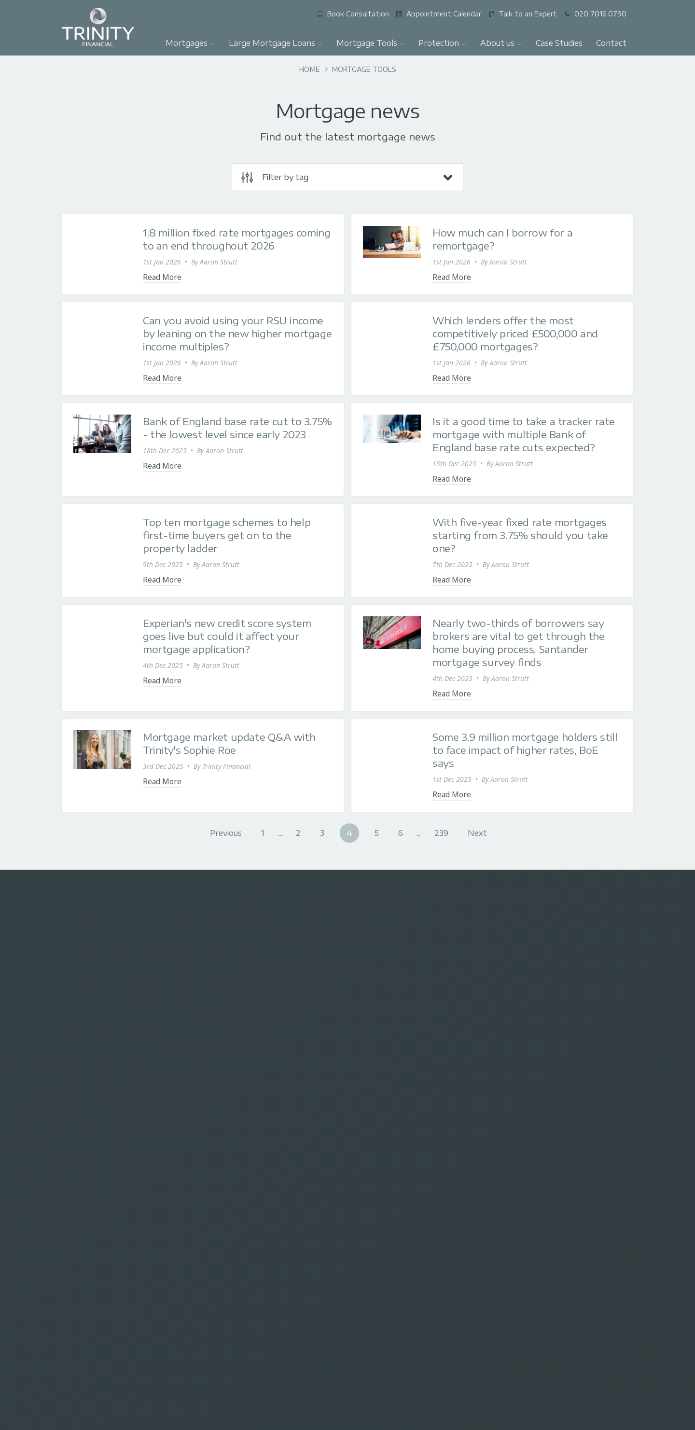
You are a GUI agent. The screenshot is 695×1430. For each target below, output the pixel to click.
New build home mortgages (256, 1221)
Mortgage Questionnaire (250, 1139)
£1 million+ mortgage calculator (262, 1082)
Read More (162, 277)
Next (477, 832)
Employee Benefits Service (103, 1181)
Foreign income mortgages (254, 1235)
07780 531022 (581, 897)
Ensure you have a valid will (405, 1097)
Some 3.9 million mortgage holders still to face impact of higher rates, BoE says (524, 750)
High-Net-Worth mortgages (105, 1209)
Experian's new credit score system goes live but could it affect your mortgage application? (227, 636)
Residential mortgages (97, 1082)
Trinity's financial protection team (415, 1111)
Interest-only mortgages (100, 1125)
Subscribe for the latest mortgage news (244, 1009)
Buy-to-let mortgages (95, 1111)
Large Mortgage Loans (276, 43)
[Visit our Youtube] (617, 956)
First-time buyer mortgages (104, 1097)
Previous (226, 832)
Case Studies (559, 42)
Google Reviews (539, 1125)
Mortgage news (237, 1097)
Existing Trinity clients (245, 1167)
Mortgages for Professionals (107, 1139)
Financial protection (393, 1082)
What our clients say (545, 1111)
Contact (611, 42)
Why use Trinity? (539, 1068)
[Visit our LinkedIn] (584, 956)
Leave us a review (90, 1195)
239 (441, 832)
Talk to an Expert (238, 1153)
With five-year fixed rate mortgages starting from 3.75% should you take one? (520, 535)
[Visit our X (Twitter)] (449, 956)
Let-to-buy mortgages (96, 1167)
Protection (442, 43)
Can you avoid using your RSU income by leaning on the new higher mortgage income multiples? (237, 333)
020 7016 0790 (113, 897)
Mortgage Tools (370, 43)
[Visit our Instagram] (516, 956)
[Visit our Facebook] (483, 956)
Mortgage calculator (244, 1111)
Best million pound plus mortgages (266, 1181)
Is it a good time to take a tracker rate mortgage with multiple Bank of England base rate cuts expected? (523, 434)
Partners (527, 1139)
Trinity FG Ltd (170, 1362)
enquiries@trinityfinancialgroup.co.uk (347, 895)
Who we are (532, 1082)
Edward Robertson (155, 1372)
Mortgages (190, 43)
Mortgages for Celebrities (252, 1249)
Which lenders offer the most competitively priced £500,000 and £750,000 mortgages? (515, 333)
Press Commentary (544, 1097)
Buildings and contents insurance (414, 1068)
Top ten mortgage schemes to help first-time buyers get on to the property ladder (226, 535)
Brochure (528, 1153)
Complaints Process (545, 1167)
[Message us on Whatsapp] (550, 956)
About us (501, 43)
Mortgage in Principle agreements (114, 1223)
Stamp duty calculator (246, 1125)
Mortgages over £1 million (103, 1153)
